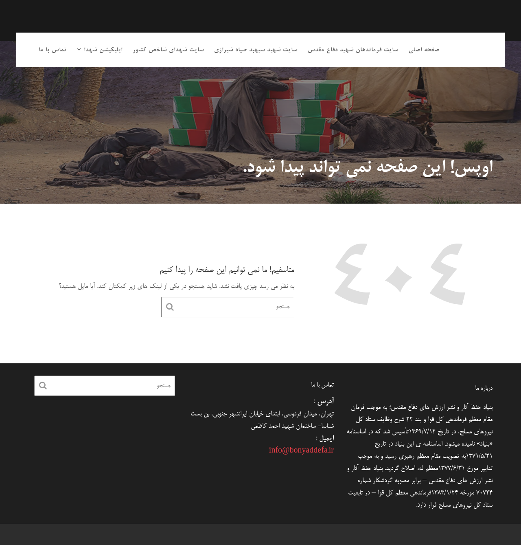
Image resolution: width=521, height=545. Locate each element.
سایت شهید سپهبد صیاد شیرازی (256, 50)
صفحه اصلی (424, 50)
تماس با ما (53, 50)
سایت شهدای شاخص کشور (168, 50)
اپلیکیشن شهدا (103, 50)
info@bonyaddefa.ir (301, 451)
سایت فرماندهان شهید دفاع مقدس (353, 50)
